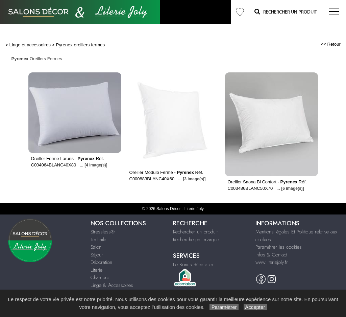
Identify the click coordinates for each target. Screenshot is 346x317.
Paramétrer (224, 307)
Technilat (99, 239)
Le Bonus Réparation (194, 264)
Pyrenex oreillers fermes (80, 44)
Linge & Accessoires (112, 285)
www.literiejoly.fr (271, 262)
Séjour (97, 254)
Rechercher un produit (195, 231)
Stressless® (103, 231)
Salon (96, 247)
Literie (96, 270)
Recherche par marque (196, 239)
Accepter (255, 307)
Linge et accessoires (30, 44)
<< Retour (331, 44)
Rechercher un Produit (285, 11)
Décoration (101, 262)
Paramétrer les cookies (278, 247)
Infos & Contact (271, 254)
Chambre (100, 277)
